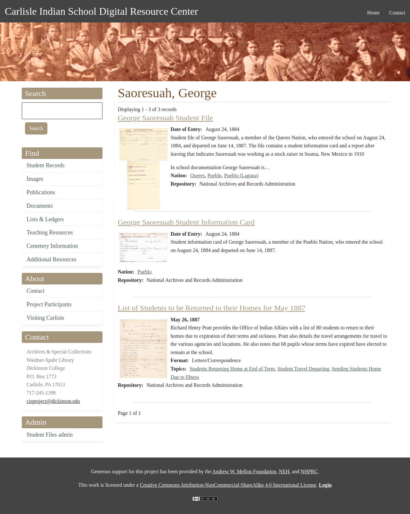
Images (35, 179)
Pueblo (214, 175)
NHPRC (309, 471)
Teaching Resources (50, 232)
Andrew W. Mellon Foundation (244, 471)
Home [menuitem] (373, 12)
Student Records (46, 165)
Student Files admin (50, 434)
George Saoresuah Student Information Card (186, 222)
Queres (197, 175)
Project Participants (49, 304)
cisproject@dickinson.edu (53, 401)
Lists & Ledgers (45, 219)
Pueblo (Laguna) (241, 175)
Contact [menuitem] (397, 12)
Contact (36, 291)
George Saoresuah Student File (165, 118)
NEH (284, 471)
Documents (40, 206)
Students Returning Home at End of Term (232, 368)
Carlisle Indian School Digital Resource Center (101, 11)
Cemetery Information (52, 246)
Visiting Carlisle (45, 318)
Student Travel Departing (303, 368)
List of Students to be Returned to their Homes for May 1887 (212, 308)
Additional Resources (51, 259)
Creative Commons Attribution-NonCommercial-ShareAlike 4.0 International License (228, 485)
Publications (41, 192)
